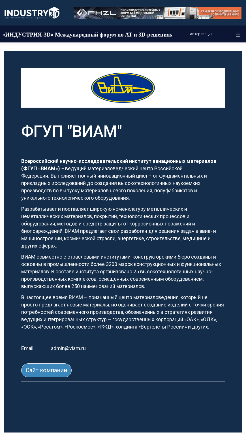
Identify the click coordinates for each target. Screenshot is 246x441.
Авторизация (201, 34)
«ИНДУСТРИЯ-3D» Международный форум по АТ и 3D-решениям (88, 34)
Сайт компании (46, 370)
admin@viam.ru (68, 348)
